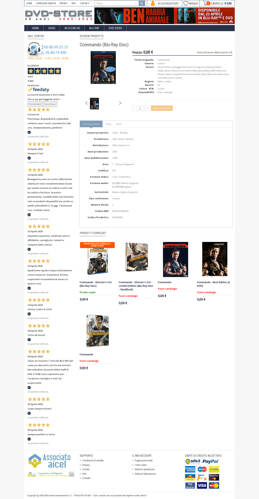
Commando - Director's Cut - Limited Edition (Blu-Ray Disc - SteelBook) (136, 286)
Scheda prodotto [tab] (91, 124)
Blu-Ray (94, 28)
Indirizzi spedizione (145, 469)
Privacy (86, 465)
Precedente (35, 104)
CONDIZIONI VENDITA (46, 3)
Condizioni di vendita (93, 460)
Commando (164, 282)
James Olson (170, 70)
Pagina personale (144, 460)
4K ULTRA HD (72, 28)
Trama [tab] (108, 124)
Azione (161, 63)
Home (35, 28)
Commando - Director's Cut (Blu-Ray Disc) (96, 284)
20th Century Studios (122, 139)
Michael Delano (188, 74)
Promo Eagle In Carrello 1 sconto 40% (97, 244)
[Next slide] (120, 103)
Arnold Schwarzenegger (170, 67)
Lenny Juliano (175, 77)
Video (51, 28)
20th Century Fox (121, 145)
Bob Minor (201, 74)
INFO (74, 3)
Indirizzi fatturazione (145, 473)
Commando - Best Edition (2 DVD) (213, 284)
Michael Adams (215, 74)
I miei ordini (141, 465)
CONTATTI (84, 3)
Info (84, 473)
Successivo (50, 104)
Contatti (86, 478)
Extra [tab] (118, 124)
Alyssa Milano (204, 70)
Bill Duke (216, 70)
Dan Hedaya (207, 67)
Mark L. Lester (164, 81)
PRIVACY (64, 3)
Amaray (116, 198)
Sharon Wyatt (172, 74)
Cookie (86, 469)
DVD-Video (115, 28)
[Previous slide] (87, 103)
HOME (29, 3)
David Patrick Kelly (187, 70)
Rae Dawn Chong (191, 67)
